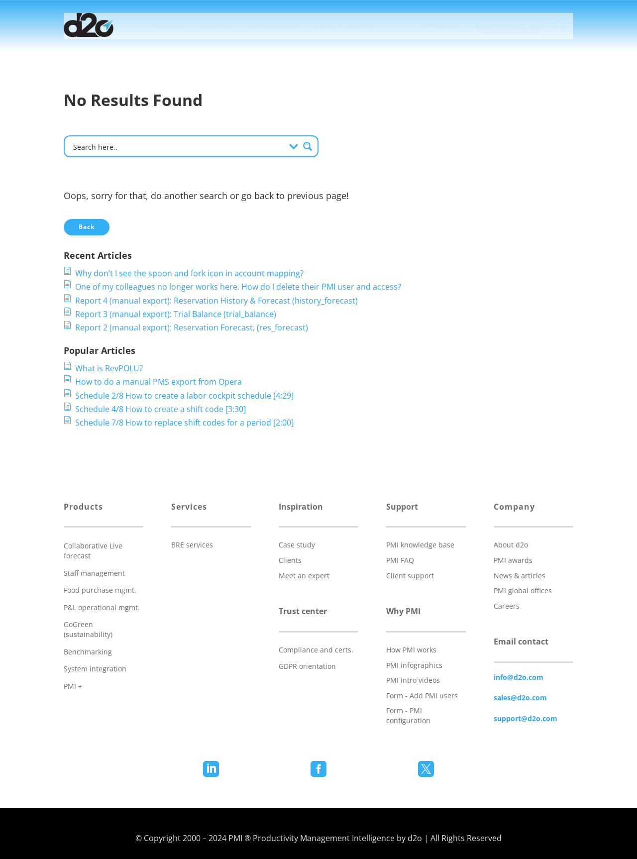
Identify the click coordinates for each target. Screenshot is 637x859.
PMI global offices (523, 590)
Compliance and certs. (316, 649)
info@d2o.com (518, 677)
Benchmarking (88, 651)
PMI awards (513, 560)
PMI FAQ (400, 560)
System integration (95, 668)
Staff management (94, 573)
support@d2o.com (525, 718)
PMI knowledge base (420, 544)
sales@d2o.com (520, 697)
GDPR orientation (307, 666)
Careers (507, 606)
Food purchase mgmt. (100, 590)
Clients (290, 560)
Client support (410, 575)
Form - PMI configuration (408, 715)
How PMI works (411, 649)
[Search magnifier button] (308, 146)
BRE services (192, 544)
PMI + (73, 686)
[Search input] (177, 146)
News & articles (519, 575)
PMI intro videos (413, 680)
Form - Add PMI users (422, 695)
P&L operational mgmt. (102, 607)
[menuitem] (166, 26)
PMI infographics (414, 665)
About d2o (511, 544)
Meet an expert (304, 575)
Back (87, 226)
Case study (297, 544)
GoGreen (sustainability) (88, 629)
